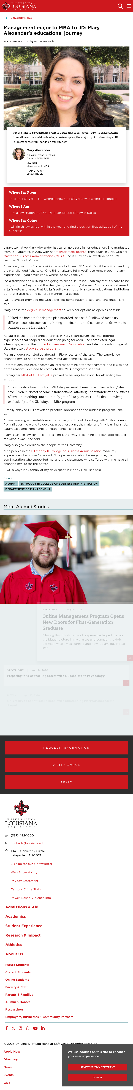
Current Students (18, 972)
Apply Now (12, 1051)
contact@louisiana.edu (27, 843)
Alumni (10, 483)
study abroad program (42, 348)
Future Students (17, 964)
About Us (14, 954)
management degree (71, 251)
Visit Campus (66, 764)
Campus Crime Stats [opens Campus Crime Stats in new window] (26, 889)
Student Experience (23, 926)
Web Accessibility (24, 872)
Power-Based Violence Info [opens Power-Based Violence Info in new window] (31, 897)
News (8, 1067)
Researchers (14, 1009)
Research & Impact (23, 935)
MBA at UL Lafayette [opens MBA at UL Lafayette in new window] (36, 375)
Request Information (66, 747)
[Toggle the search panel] (120, 6)
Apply (66, 782)
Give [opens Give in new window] (7, 1082)
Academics (15, 916)
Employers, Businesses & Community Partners (39, 1016)
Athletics (13, 944)
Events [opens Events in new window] (8, 1075)
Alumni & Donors (17, 1002)
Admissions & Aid (21, 907)
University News (21, 17)
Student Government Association (61, 344)
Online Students (17, 979)
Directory (11, 1059)
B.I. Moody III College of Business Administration (59, 483)
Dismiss (97, 1077)
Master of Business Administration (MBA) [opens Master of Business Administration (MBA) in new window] (34, 256)
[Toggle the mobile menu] (129, 6)
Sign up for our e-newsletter (31, 863)
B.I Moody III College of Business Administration (66, 451)
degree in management (44, 310)
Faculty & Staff (16, 987)
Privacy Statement (24, 880)
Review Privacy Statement (97, 1067)
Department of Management (27, 489)
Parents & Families (19, 994)
